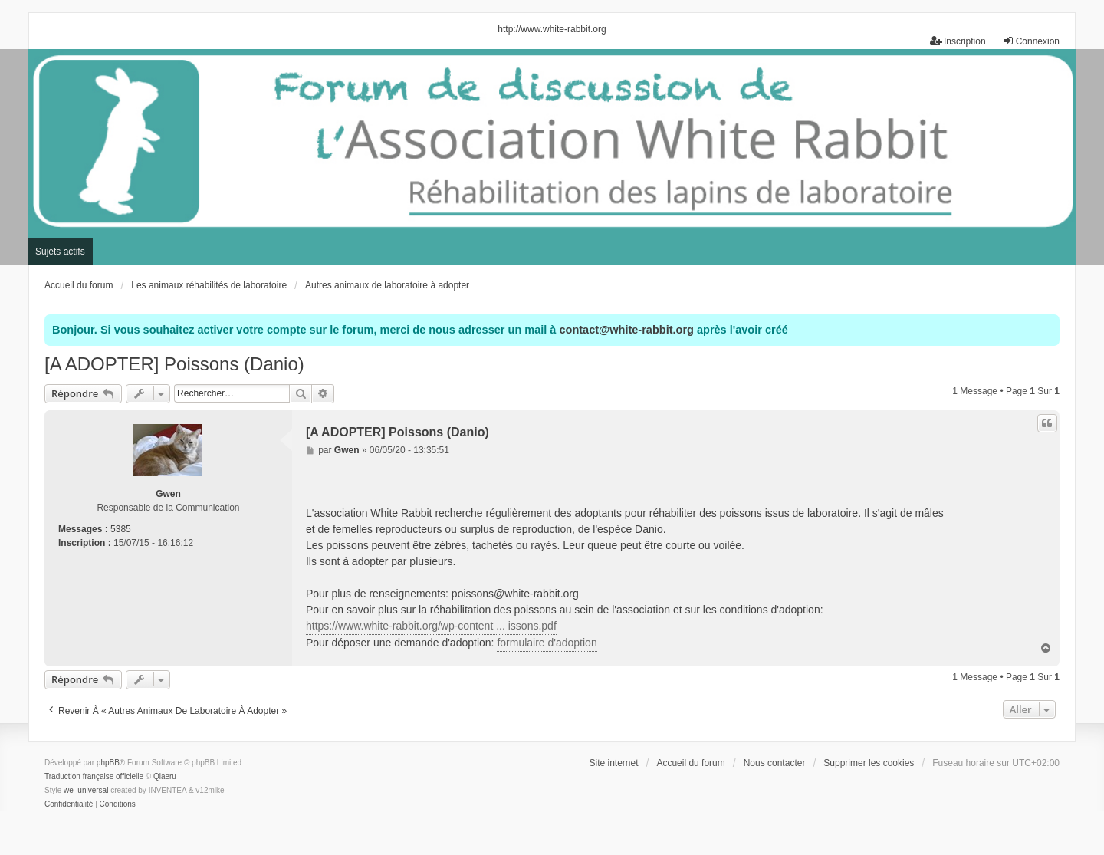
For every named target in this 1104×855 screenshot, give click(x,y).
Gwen (168, 493)
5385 (120, 529)
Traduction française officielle (93, 776)
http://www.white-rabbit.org (552, 29)
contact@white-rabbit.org (626, 330)
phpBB (108, 762)
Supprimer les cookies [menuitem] (868, 763)
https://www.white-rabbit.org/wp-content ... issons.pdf (431, 626)
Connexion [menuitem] (1031, 41)
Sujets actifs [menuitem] (60, 251)
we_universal (86, 790)
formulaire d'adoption (546, 642)
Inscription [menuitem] (958, 41)
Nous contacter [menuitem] (775, 763)
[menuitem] (68, 804)
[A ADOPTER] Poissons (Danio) (174, 364)
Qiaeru (164, 776)
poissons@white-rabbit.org (515, 593)
